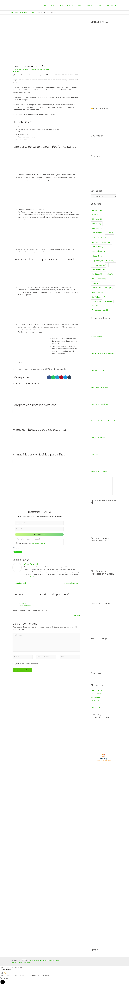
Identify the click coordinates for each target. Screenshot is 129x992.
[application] (54, 5)
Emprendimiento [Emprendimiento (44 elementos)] (101, 243)
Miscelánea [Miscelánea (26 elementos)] (98, 270)
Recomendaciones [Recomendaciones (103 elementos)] (102, 288)
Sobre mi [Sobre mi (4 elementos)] (96, 302)
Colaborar (56, 967)
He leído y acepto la (31, 543)
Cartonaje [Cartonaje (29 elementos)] (98, 229)
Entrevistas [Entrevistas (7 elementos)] (97, 247)
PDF (29, 139)
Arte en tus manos (98, 700)
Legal (49, 967)
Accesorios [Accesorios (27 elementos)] (98, 211)
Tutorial (18, 362)
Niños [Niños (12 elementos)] (110, 274)
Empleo (31, 969)
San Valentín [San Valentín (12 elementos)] (98, 297)
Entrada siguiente (72, 584)
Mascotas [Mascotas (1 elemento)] (110, 261)
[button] (49, 377)
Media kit (23, 969)
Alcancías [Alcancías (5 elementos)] (97, 215)
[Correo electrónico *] (39, 523)
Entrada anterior (20, 584)
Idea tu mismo (96, 707)
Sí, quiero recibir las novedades (25, 669)
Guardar (18, 552)
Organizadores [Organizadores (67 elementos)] (100, 279)
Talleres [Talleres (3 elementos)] (108, 302)
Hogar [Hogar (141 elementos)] (97, 256)
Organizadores (37, 69)
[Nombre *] (39, 529)
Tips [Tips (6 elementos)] (95, 306)
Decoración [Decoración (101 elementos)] (99, 238)
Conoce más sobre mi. (32, 577)
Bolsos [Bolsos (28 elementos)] (96, 224)
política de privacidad (39, 543)
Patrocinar (39, 969)
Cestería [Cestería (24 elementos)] (97, 233)
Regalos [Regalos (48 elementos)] (97, 293)
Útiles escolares (50, 69)
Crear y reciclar (96, 704)
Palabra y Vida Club (98, 697)
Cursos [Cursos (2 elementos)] (109, 233)
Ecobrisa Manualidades (37, 967)
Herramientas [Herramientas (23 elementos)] (99, 252)
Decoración (26, 69)
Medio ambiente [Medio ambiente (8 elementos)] (99, 265)
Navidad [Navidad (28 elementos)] (97, 275)
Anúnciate (15, 969)
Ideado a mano (96, 714)
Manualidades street (99, 710)
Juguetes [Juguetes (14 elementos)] (97, 261)
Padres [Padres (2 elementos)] (95, 284)
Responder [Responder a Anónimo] (75, 616)
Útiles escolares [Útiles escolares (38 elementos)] (100, 310)
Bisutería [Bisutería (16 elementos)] (97, 219)
